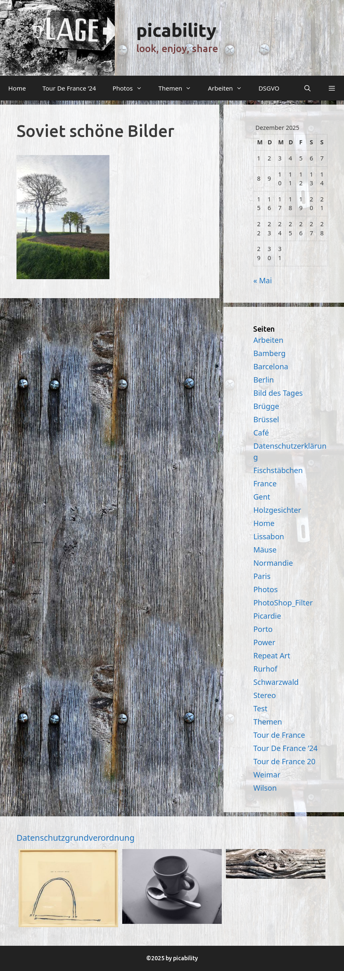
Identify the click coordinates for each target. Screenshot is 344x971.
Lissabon (268, 536)
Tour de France (279, 735)
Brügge (266, 406)
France (264, 483)
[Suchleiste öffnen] (307, 88)
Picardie (267, 616)
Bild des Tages (278, 393)
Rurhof (265, 669)
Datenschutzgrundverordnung (76, 837)
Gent (261, 497)
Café (261, 433)
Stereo (264, 695)
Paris (261, 576)
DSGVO (269, 88)
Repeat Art (271, 655)
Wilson (265, 788)
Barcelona (270, 366)
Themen (179, 88)
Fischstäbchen (278, 470)
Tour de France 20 (284, 761)
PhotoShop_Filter (283, 602)
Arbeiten (229, 88)
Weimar (266, 775)
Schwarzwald (276, 682)
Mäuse (264, 550)
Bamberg (269, 353)
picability (176, 30)
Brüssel (266, 419)
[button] (332, 88)
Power (264, 642)
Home (17, 88)
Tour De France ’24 (69, 88)
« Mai (262, 280)
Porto (263, 629)
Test (260, 708)
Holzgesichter (277, 510)
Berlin (263, 380)
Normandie (273, 563)
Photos (131, 88)
